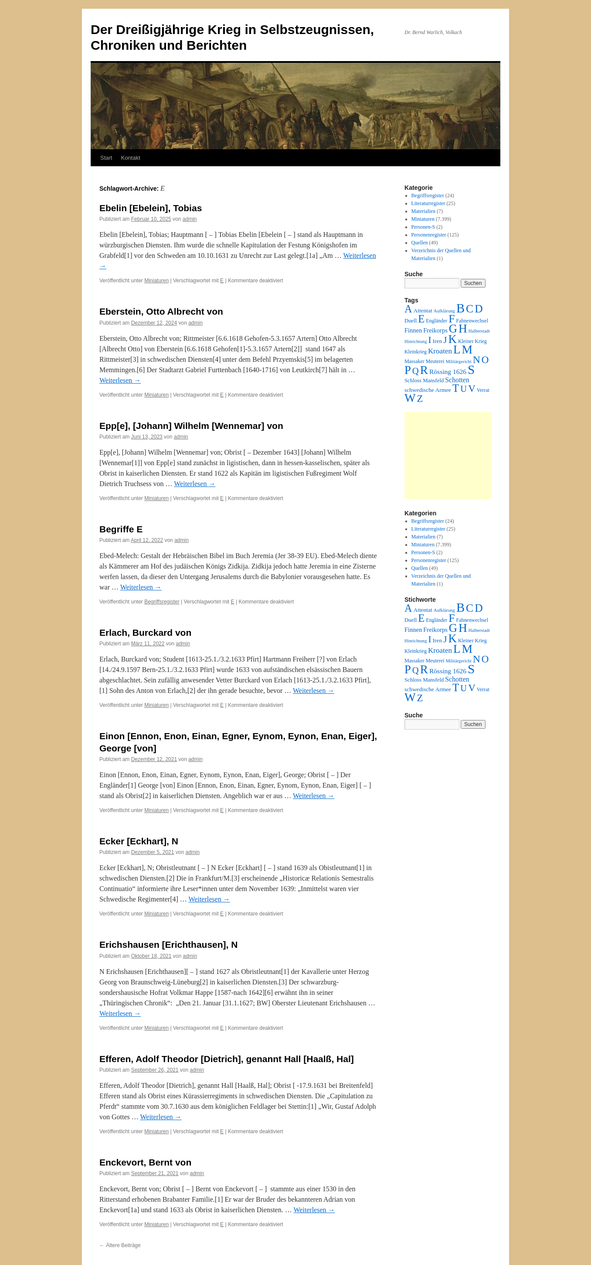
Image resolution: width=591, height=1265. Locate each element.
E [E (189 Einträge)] (421, 319)
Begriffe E (121, 529)
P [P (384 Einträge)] (407, 370)
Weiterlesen (120, 380)
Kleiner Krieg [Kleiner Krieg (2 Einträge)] (472, 341)
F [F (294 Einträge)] (451, 318)
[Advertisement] (448, 455)
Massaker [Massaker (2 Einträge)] (414, 361)
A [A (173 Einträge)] (408, 309)
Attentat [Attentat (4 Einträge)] (422, 310)
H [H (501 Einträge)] (463, 328)
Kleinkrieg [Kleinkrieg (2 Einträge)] (415, 352)
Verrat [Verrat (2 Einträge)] (483, 390)
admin (190, 219)
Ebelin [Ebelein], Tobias (150, 208)
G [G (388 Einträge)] (453, 328)
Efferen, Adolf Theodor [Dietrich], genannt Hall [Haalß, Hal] (226, 1059)
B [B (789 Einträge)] (460, 308)
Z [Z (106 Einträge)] (420, 398)
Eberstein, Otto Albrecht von (161, 311)
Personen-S (423, 227)
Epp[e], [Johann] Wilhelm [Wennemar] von (191, 426)
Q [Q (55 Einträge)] (415, 371)
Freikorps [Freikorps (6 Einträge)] (435, 330)
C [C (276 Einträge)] (469, 308)
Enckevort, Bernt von (145, 1162)
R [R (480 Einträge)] (424, 370)
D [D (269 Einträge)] (478, 308)
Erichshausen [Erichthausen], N (168, 944)
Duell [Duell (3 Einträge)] (410, 321)
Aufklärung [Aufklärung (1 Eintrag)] (444, 311)
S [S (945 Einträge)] (471, 370)
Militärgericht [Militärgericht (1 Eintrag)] (459, 361)
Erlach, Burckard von (145, 632)
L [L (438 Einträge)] (456, 349)
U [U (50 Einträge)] (463, 389)
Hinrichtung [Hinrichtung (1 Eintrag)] (415, 341)
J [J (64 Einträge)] (445, 340)
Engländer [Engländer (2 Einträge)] (436, 321)
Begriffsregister (161, 602)
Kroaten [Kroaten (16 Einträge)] (440, 351)
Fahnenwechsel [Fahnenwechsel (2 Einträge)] (472, 321)
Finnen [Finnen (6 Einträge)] (413, 330)
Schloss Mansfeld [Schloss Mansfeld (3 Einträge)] (424, 380)
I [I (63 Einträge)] (429, 340)
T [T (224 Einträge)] (455, 388)
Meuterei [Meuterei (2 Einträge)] (435, 361)
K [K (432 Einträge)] (452, 339)
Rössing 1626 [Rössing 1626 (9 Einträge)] (447, 371)
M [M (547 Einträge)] (467, 349)
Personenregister (428, 235)
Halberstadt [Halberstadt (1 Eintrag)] (479, 331)
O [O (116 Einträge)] (485, 359)
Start (106, 157)
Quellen (419, 243)
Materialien (423, 211)
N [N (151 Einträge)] (476, 359)
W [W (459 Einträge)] (410, 398)
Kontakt (130, 157)
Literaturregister (428, 203)
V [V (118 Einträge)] (472, 388)
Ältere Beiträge (120, 1245)
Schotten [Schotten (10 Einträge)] (457, 380)
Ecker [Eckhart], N (138, 841)
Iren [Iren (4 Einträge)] (437, 341)
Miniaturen (156, 281)
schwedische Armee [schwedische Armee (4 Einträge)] (427, 390)
